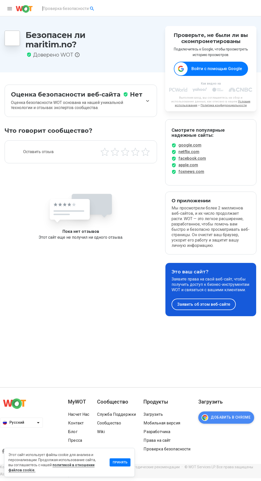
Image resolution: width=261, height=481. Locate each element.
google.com (189, 147)
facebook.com (192, 161)
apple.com (188, 167)
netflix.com (188, 154)
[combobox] (69, 9)
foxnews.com (191, 174)
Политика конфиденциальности (224, 105)
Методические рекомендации (154, 470)
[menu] (10, 9)
